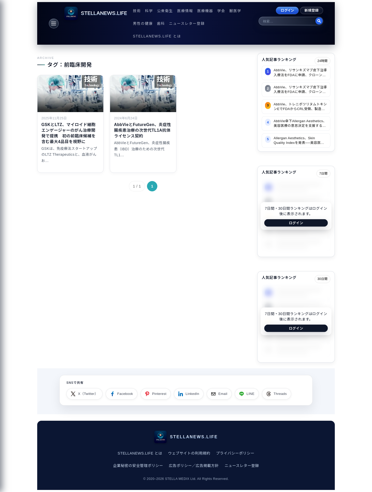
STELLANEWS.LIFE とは (157, 36)
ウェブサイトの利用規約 (189, 453)
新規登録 (312, 10)
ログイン (287, 10)
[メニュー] (54, 23)
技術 (137, 11)
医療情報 (185, 11)
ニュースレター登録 (187, 24)
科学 (149, 11)
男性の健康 (143, 24)
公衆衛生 (165, 11)
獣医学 (235, 11)
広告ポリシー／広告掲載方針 (194, 466)
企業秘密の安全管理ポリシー (138, 466)
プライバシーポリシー (235, 453)
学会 (221, 11)
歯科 (161, 24)
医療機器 (205, 11)
